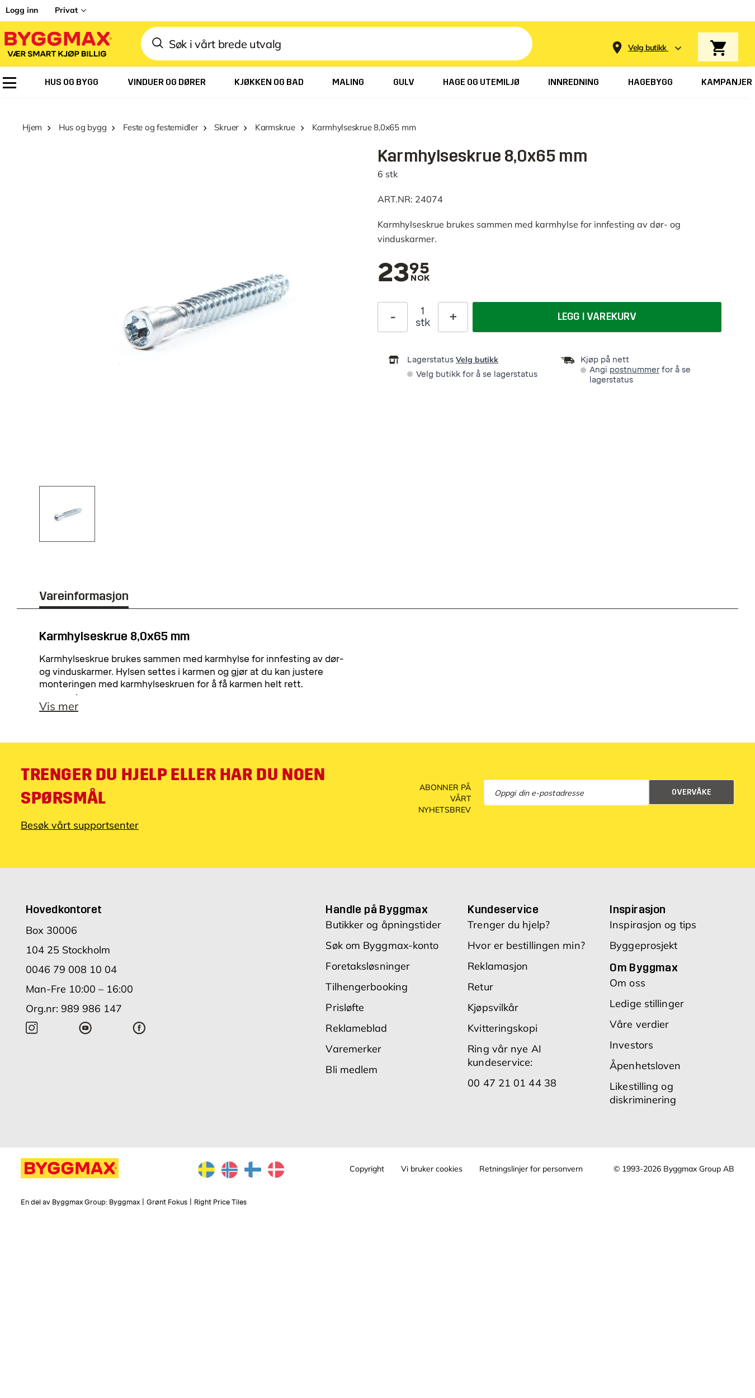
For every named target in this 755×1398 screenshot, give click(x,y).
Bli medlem (351, 1069)
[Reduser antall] (393, 317)
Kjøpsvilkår (493, 1007)
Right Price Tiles (220, 1202)
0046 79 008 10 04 (71, 969)
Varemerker (353, 1048)
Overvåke (691, 792)
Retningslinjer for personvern (531, 1169)
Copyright (367, 1169)
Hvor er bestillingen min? (526, 945)
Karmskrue (275, 127)
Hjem (32, 127)
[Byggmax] (57, 44)
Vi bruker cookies (432, 1169)
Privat (66, 10)
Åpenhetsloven (645, 1065)
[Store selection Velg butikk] (647, 47)
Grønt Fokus (167, 1202)
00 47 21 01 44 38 (512, 1082)
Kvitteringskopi (502, 1028)
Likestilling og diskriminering (643, 1093)
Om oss (627, 982)
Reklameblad (356, 1028)
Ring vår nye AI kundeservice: (504, 1055)
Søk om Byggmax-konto (381, 945)
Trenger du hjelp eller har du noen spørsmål (173, 786)
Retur (480, 986)
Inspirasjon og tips (653, 924)
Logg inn (22, 10)
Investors (631, 1044)
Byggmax (124, 1202)
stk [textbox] (423, 323)
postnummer (634, 370)
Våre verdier (639, 1024)
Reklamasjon (498, 966)
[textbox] (404, 273)
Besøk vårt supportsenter (80, 825)
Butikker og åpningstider (383, 924)
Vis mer (58, 706)
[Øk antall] (453, 317)
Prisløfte (344, 1007)
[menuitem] (9, 82)
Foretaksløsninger (367, 966)
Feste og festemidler (160, 127)
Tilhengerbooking (366, 986)
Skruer (226, 127)
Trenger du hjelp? (509, 924)
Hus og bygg (83, 127)
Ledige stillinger (647, 1003)
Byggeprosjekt (643, 945)
